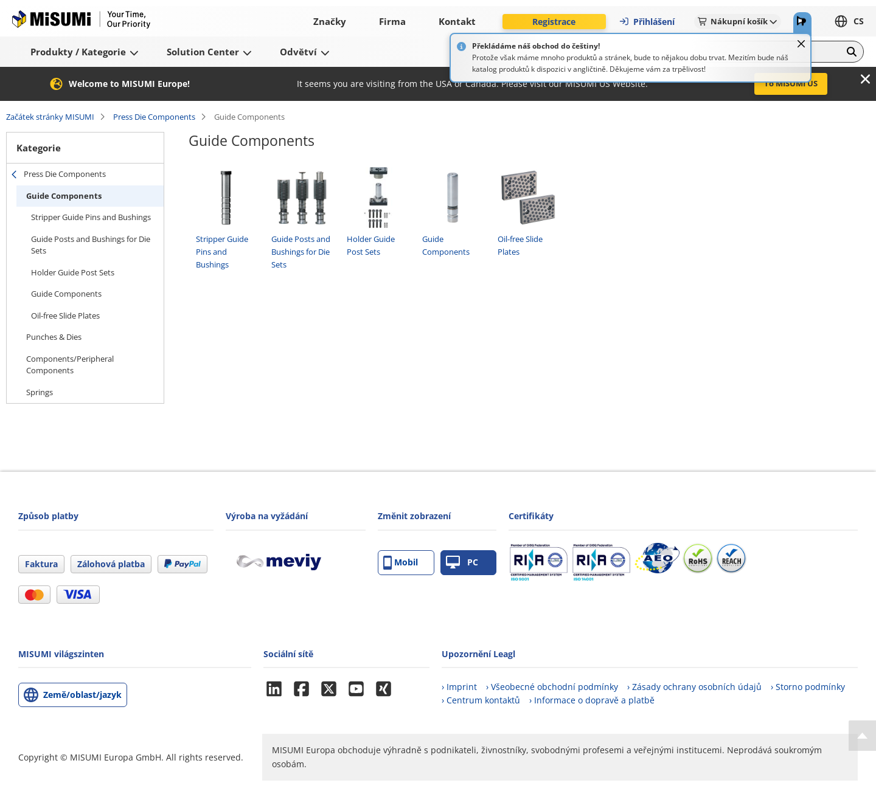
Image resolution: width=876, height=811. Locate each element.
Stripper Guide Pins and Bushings (91, 217)
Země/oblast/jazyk (82, 694)
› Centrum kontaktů (481, 700)
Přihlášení (647, 21)
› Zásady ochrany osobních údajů (694, 686)
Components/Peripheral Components (70, 364)
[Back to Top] (862, 735)
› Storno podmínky (808, 686)
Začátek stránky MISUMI (50, 116)
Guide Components (64, 195)
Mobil (400, 563)
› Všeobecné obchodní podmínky (552, 686)
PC (462, 563)
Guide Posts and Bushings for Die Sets (90, 245)
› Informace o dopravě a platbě (592, 700)
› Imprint (459, 686)
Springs (39, 392)
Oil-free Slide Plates (65, 315)
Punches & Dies (54, 336)
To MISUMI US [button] (791, 83)
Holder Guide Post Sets (72, 272)
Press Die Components (154, 116)
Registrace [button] (553, 21)
